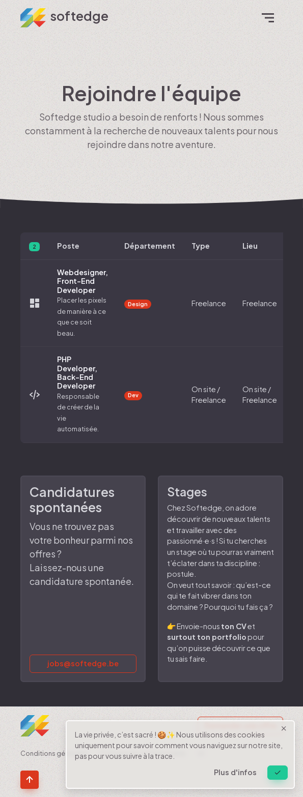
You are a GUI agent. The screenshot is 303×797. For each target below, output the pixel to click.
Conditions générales (54, 753)
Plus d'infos (235, 772)
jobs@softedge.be (83, 663)
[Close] (277, 772)
